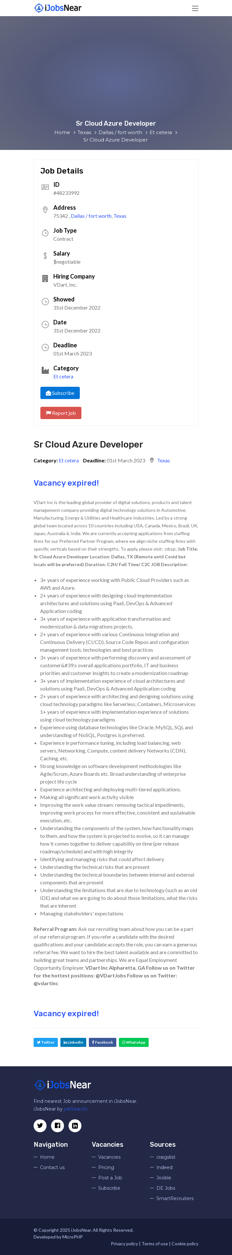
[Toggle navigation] (195, 9)
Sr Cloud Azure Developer (88, 444)
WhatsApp (133, 1042)
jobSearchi (75, 1109)
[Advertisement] (116, 71)
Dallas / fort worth (91, 216)
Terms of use (155, 1243)
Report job (61, 413)
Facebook (102, 1042)
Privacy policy (124, 1243)
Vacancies (109, 1157)
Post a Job (110, 1178)
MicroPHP (72, 1236)
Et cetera (63, 376)
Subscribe (60, 393)
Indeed (164, 1167)
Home (47, 1157)
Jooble (163, 1178)
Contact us (52, 1167)
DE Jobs (165, 1188)
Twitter (46, 1042)
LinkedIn (73, 1042)
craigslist (165, 1157)
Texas (119, 216)
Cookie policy (185, 1243)
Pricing (106, 1167)
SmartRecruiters (175, 1198)
